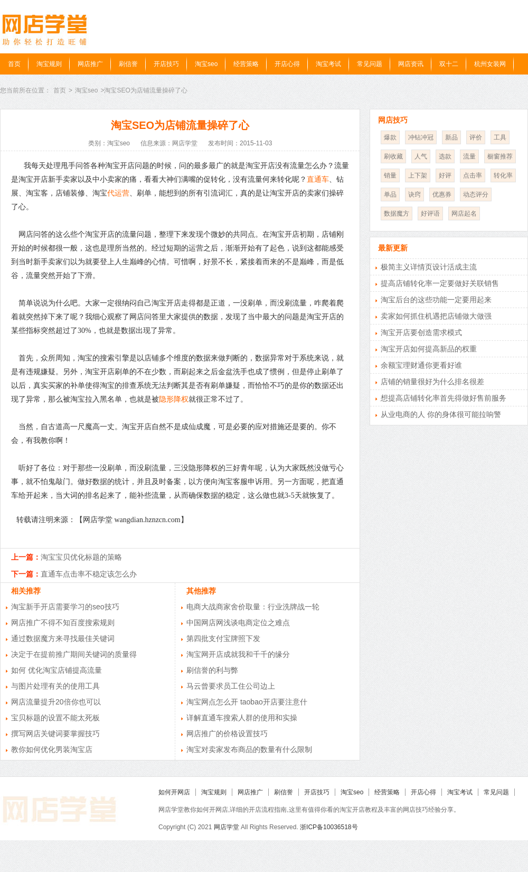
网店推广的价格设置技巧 (227, 733)
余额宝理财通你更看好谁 (421, 365)
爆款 (390, 137)
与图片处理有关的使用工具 (55, 686)
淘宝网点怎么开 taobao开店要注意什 (246, 702)
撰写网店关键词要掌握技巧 (55, 733)
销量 (390, 175)
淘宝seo (206, 64)
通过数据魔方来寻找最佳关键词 (63, 638)
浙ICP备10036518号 (328, 827)
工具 (500, 137)
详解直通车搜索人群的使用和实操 (241, 717)
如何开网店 (174, 792)
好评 (445, 175)
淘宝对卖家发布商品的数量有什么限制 (249, 749)
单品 (390, 194)
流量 (469, 156)
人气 (420, 156)
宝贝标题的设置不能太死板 (55, 717)
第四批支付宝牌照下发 (223, 638)
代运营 (118, 193)
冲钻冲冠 (420, 137)
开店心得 (287, 64)
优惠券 (441, 194)
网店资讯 (410, 64)
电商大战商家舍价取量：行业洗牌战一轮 (252, 606)
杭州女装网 (490, 64)
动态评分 (475, 194)
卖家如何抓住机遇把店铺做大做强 (436, 316)
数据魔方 (396, 213)
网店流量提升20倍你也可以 (56, 702)
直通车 (318, 179)
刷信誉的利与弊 (212, 670)
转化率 (503, 175)
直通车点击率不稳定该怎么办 (89, 574)
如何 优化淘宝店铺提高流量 (56, 670)
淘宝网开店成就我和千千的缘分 (238, 654)
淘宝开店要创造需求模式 (421, 332)
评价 (475, 137)
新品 (451, 137)
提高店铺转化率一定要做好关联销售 (440, 283)
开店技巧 (166, 64)
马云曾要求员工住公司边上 (230, 686)
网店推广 (90, 64)
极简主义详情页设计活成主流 (429, 267)
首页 (14, 64)
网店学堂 (226, 827)
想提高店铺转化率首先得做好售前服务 (443, 398)
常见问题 (369, 64)
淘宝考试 (328, 64)
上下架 (417, 175)
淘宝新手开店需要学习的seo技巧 (65, 606)
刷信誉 (128, 64)
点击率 (472, 175)
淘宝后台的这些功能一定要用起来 (436, 299)
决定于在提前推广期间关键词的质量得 (74, 654)
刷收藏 (393, 156)
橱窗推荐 (500, 156)
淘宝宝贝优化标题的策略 (81, 557)
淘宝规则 (49, 64)
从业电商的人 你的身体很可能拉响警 (441, 414)
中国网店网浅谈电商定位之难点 (238, 622)
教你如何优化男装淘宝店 (51, 749)
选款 (445, 156)
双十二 (448, 64)
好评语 (430, 213)
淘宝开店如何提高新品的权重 (429, 349)
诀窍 (414, 194)
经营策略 (246, 64)
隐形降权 (173, 399)
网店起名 (464, 213)
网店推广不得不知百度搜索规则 (63, 622)
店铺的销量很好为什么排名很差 (432, 381)
